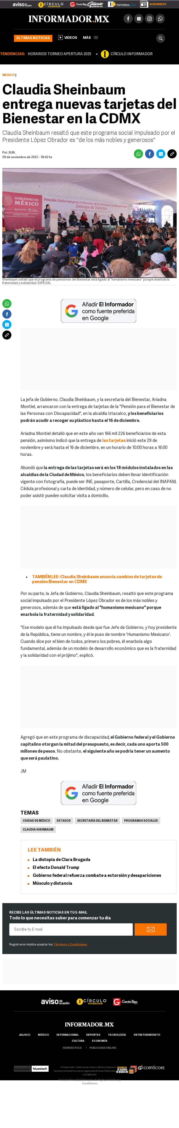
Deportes (93, 1035)
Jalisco (24, 1035)
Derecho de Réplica (94, 1080)
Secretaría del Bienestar (97, 821)
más (90, 38)
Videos (67, 37)
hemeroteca (72, 1048)
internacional (67, 1035)
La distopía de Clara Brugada (61, 860)
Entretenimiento (147, 1035)
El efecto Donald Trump (56, 868)
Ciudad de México (36, 821)
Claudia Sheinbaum (38, 829)
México (8, 75)
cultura (78, 1041)
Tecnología (117, 1035)
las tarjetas (114, 441)
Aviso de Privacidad (70, 1080)
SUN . (12, 152)
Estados (64, 821)
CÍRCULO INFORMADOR (131, 54)
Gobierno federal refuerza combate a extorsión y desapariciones (97, 876)
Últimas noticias (33, 38)
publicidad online (103, 1048)
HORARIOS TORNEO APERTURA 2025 (59, 54)
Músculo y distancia (52, 883)
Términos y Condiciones (70, 944)
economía (99, 1041)
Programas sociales (141, 821)
